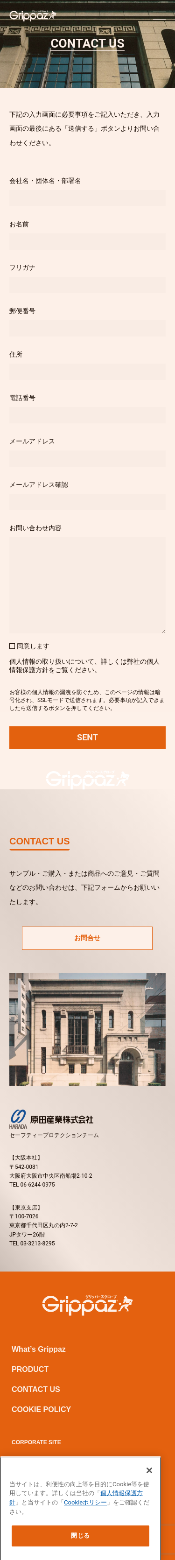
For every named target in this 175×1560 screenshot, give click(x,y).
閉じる (80, 1544)
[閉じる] (149, 1479)
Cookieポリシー (85, 1510)
